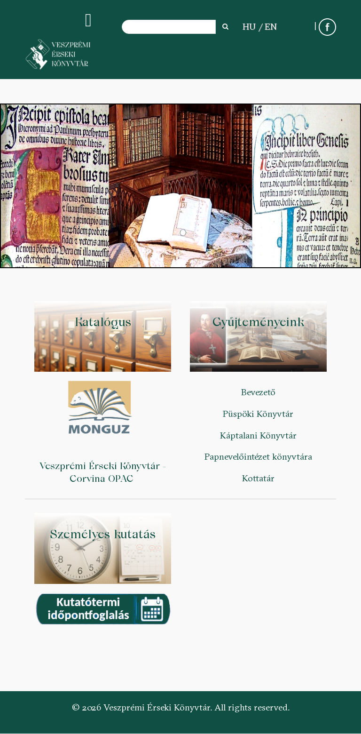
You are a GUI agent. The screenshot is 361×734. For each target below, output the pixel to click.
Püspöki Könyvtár (258, 413)
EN (271, 26)
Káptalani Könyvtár (258, 435)
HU (249, 26)
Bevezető (258, 392)
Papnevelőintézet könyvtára (258, 456)
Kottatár (258, 478)
